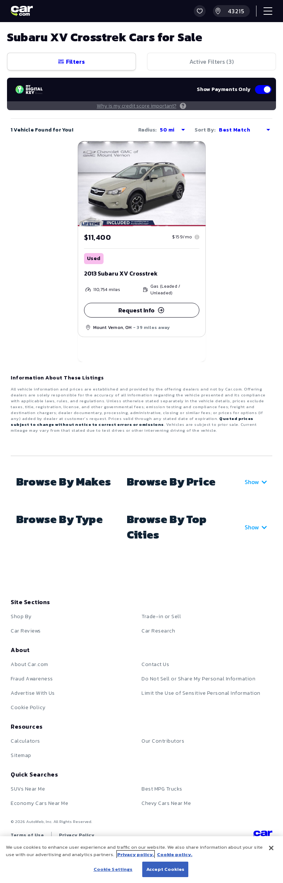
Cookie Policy (28, 707)
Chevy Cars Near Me (166, 803)
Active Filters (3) (211, 61)
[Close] (271, 848)
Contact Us (155, 664)
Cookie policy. (174, 854)
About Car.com (29, 664)
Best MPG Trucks (162, 789)
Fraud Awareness (32, 679)
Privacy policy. (135, 854)
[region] (141, 859)
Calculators (25, 741)
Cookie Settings (113, 869)
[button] (200, 11)
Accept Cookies (165, 869)
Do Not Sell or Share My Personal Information (198, 679)
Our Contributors (163, 741)
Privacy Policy (76, 835)
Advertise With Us (33, 693)
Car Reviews (26, 631)
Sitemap (21, 755)
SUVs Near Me (28, 789)
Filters (71, 61)
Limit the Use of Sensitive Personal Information (201, 693)
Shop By (21, 616)
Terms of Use (27, 835)
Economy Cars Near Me (39, 803)
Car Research (158, 631)
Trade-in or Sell (161, 616)
